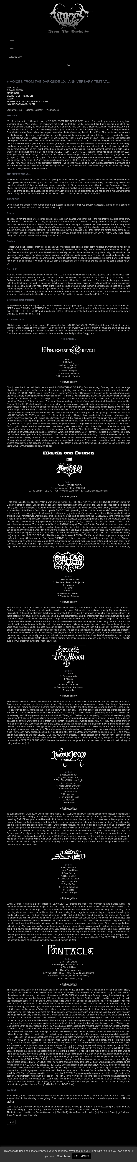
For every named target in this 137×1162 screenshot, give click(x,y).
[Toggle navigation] (12, 40)
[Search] (68, 48)
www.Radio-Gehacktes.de (64, 1109)
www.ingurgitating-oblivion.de (34, 446)
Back (11, 1122)
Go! (68, 65)
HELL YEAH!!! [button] (81, 1156)
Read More (64, 1156)
